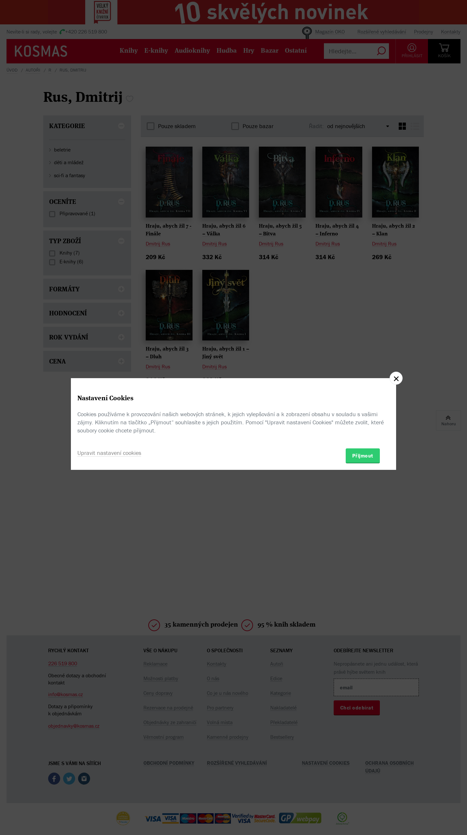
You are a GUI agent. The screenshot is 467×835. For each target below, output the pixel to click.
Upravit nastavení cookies (109, 453)
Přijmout (362, 455)
